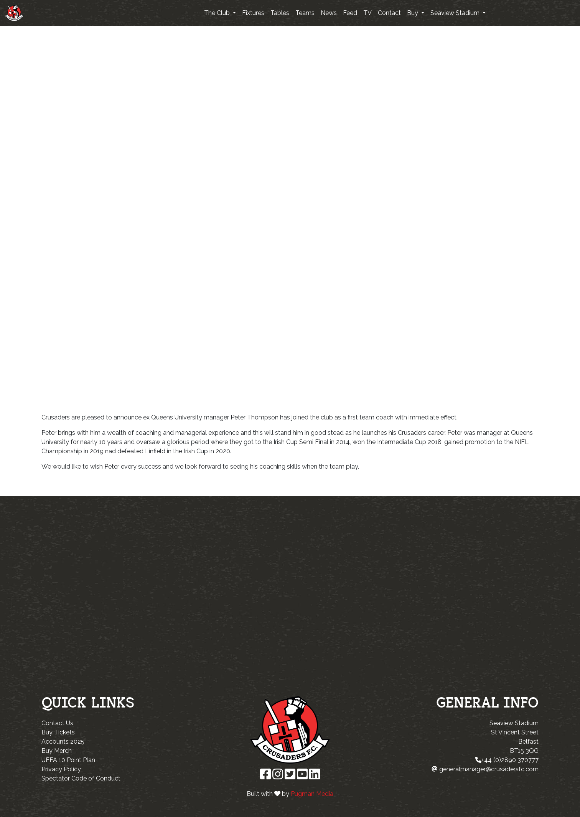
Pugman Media (312, 793)
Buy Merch (56, 750)
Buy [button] (413, 13)
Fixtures (253, 13)
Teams (305, 13)
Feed (350, 13)
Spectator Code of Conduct (80, 778)
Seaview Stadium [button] (455, 13)
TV (367, 13)
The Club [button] (217, 13)
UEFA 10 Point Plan (68, 760)
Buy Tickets (58, 732)
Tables (279, 13)
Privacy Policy (61, 769)
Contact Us (57, 723)
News (329, 13)
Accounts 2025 (62, 741)
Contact (389, 13)
